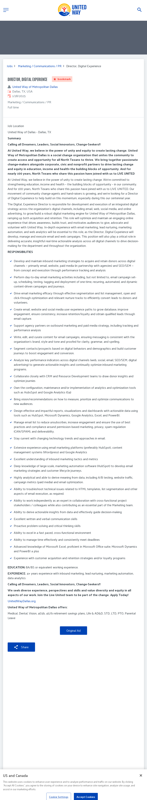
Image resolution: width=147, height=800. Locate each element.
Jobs (10, 66)
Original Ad (73, 630)
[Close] (141, 781)
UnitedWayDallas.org (22, 601)
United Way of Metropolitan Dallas (35, 86)
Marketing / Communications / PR (40, 66)
